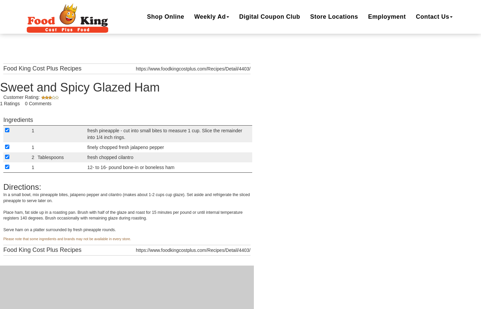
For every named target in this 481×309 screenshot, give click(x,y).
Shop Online (165, 16)
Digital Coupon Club (269, 16)
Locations (334, 16)
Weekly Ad (211, 16)
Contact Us (434, 16)
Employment (387, 16)
